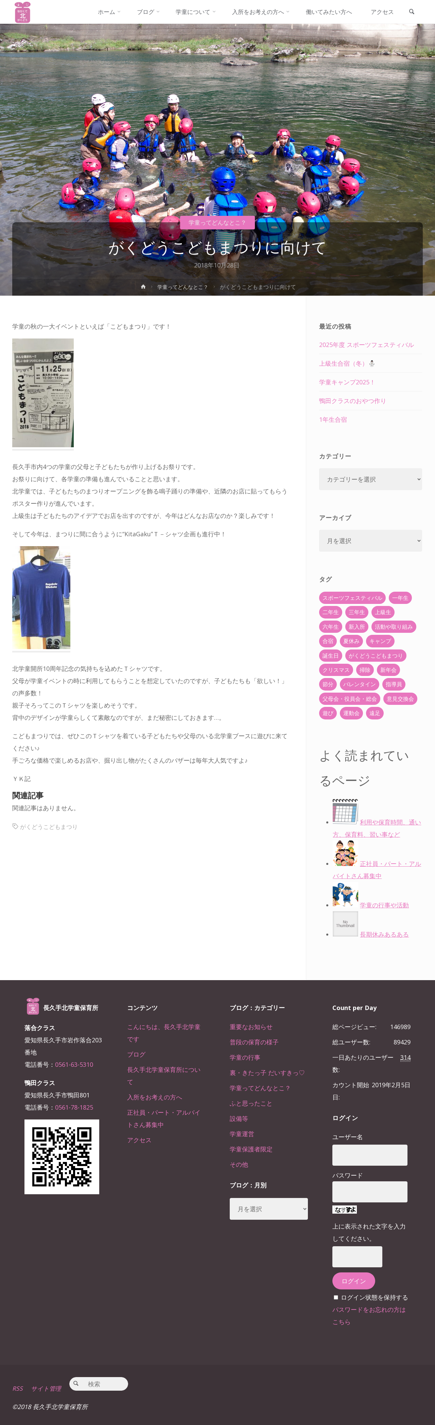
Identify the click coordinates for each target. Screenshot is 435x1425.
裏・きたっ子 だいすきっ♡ (267, 1072)
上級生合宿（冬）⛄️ (347, 363)
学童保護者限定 (251, 1149)
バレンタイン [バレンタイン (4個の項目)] (359, 684)
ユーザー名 (347, 1137)
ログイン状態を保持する (374, 1297)
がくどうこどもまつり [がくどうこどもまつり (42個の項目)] (376, 655)
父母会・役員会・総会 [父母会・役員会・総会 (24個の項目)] (350, 698)
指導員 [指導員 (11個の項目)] (394, 684)
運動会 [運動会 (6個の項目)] (351, 713)
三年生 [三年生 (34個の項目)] (357, 612)
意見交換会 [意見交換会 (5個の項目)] (400, 698)
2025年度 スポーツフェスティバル (366, 345)
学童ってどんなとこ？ (217, 222)
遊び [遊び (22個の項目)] (328, 713)
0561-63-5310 (74, 1064)
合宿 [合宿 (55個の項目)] (328, 641)
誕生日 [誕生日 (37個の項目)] (331, 655)
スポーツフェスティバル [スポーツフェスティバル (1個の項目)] (352, 598)
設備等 (239, 1118)
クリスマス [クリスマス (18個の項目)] (336, 670)
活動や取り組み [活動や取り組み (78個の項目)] (394, 626)
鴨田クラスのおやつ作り (352, 401)
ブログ (136, 1054)
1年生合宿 (333, 419)
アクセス (139, 1140)
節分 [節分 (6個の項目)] (328, 684)
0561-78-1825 (74, 1107)
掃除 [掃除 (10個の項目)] (365, 670)
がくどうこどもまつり (50, 826)
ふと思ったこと (251, 1103)
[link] (410, 12)
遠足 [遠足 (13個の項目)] (374, 713)
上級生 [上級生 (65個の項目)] (383, 612)
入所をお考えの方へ (154, 1097)
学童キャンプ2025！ (347, 382)
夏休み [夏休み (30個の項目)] (351, 641)
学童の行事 (245, 1057)
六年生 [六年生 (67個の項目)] (331, 626)
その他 (239, 1164)
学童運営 (242, 1134)
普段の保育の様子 (254, 1042)
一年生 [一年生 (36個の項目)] (400, 598)
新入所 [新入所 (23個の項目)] (357, 626)
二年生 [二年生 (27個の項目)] (331, 612)
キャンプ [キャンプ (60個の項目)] (380, 641)
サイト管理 (46, 1388)
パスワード (347, 1175)
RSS (17, 1388)
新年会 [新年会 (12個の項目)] (388, 670)
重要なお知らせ (251, 1027)
